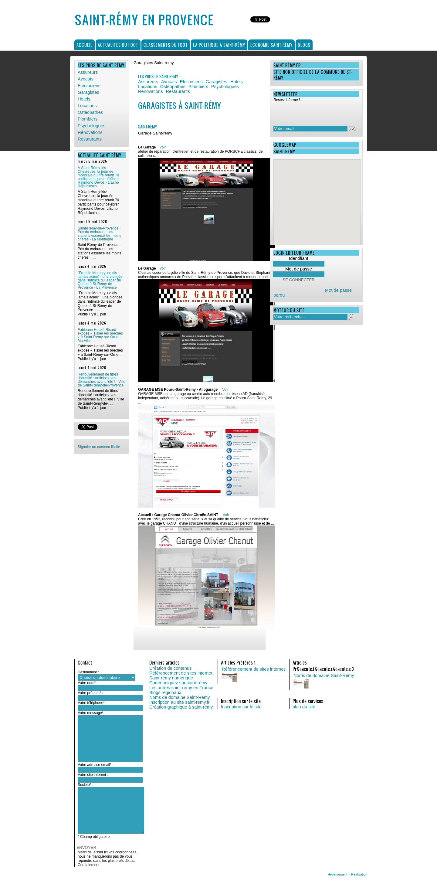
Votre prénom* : (90, 693)
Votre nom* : (88, 683)
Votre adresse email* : (95, 765)
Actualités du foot (118, 45)
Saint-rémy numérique (171, 677)
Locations (87, 105)
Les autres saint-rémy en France (181, 687)
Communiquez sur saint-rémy (178, 682)
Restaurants (90, 139)
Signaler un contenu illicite (99, 447)
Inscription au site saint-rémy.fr (179, 702)
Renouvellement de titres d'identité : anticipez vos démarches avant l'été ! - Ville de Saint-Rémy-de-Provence (101, 379)
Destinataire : (88, 672)
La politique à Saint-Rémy (219, 45)
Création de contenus (170, 668)
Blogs (304, 45)
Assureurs (88, 72)
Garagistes (88, 92)
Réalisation (359, 874)
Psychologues (91, 125)
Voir (162, 147)
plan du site (304, 706)
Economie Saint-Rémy (271, 45)
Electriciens (89, 85)
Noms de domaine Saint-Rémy (179, 697)
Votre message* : (91, 713)
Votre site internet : (93, 775)
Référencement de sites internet (180, 673)
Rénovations (90, 132)
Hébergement (337, 874)
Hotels (84, 99)
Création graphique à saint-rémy (181, 707)
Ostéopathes (90, 112)
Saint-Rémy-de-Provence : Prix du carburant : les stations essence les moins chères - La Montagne (99, 233)
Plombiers (87, 119)
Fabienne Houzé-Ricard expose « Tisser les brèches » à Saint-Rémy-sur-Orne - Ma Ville (100, 335)
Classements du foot (166, 45)
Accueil (84, 45)
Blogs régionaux (165, 692)
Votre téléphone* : (92, 703)
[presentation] (312, 112)
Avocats (85, 79)
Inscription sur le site (241, 706)
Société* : (85, 785)
